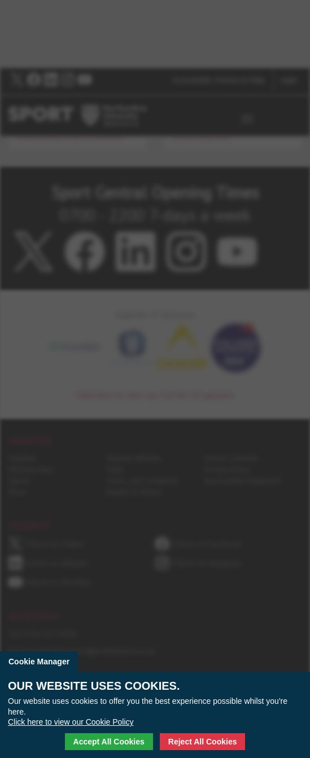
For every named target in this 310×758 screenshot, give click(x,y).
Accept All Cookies (109, 741)
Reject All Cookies (202, 741)
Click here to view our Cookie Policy (71, 721)
